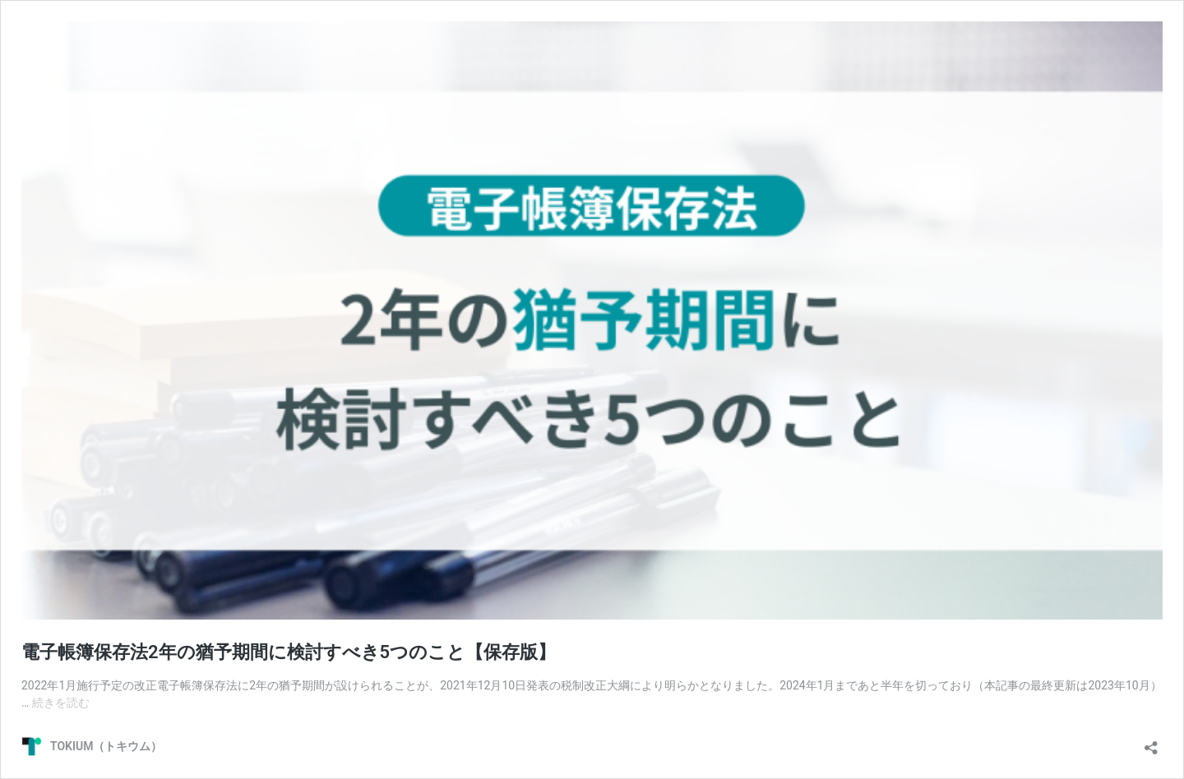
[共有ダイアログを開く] (1151, 742)
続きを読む (61, 702)
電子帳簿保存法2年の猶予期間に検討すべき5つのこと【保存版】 (288, 652)
